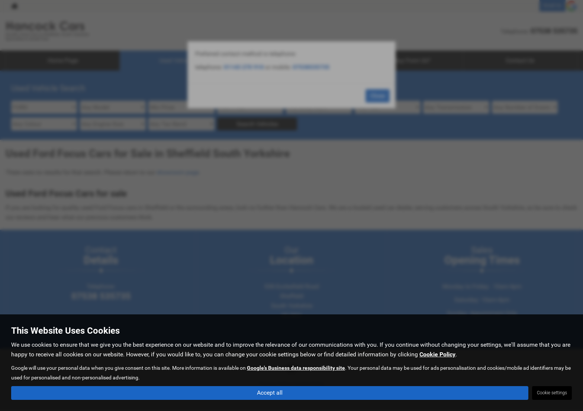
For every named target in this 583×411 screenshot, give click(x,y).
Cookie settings (552, 392)
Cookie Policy (437, 354)
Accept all (270, 392)
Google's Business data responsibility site (296, 368)
